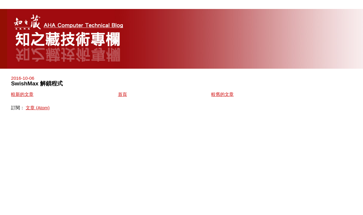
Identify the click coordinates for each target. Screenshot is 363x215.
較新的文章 (22, 94)
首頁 (122, 94)
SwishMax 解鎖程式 (37, 83)
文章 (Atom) (38, 107)
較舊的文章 (222, 94)
